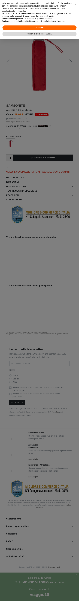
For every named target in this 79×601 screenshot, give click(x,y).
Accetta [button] (39, 28)
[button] (76, 4)
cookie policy (21, 11)
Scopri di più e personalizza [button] (39, 34)
